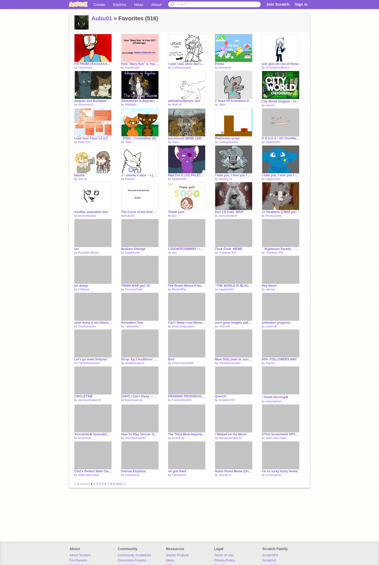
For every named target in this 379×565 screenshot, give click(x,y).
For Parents (78, 560)
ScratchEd (270, 555)
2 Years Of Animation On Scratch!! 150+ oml (233, 101)
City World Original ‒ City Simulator (280, 101)
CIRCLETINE (83, 396)
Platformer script (227, 138)
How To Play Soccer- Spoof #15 (140, 434)
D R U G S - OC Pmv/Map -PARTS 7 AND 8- (280, 138)
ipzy (174, 215)
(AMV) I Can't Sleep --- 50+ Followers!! (140, 396)
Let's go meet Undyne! (90, 359)
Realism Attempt (133, 249)
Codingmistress (228, 141)
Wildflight (130, 104)
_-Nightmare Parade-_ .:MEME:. (280, 249)
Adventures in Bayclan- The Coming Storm (140, 101)
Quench (220, 396)
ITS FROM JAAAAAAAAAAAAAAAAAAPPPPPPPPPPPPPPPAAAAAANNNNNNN (93, 64)
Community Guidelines (134, 555)
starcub (82, 178)
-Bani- (222, 104)
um (76, 249)
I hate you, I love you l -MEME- (280, 175)
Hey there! (269, 286)
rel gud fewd (177, 471)
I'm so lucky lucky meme (280, 471)
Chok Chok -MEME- (229, 249)
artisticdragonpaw (183, 326)
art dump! (81, 286)
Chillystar (84, 289)
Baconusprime (134, 399)
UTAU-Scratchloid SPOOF (280, 434)
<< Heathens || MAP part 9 (280, 212)
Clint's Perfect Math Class (93, 471)
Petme (219, 64)
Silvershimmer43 (135, 437)
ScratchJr (269, 560)
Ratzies (129, 178)
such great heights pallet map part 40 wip (233, 322)
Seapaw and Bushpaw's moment (93, 101)
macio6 (270, 105)
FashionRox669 (182, 399)
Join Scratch (277, 4)
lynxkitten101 (227, 399)
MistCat (176, 104)
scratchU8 (84, 437)
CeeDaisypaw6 (181, 67)
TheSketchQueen (89, 363)
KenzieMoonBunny (277, 67)
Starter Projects (177, 555)
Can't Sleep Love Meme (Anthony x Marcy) (186, 322)
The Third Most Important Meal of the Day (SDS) (186, 434)
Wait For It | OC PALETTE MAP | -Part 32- (186, 175)
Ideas (139, 4)
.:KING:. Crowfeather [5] (138, 138)
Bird (171, 359)
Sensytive (225, 67)
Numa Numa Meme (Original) (233, 471)
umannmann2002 (183, 363)
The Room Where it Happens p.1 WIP (186, 286)
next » (120, 484)
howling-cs (225, 178)
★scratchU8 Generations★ (93, 434)
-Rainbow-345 (227, 252)
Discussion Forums (132, 560)
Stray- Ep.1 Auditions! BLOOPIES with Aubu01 (140, 359)
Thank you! (176, 212)
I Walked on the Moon (231, 434)
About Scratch (80, 555)
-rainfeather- (132, 326)
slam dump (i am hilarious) (93, 322)
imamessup (85, 67)
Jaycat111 (225, 474)
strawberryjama (134, 363)
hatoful (79, 175)
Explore (119, 4)
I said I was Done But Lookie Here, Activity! (186, 64)
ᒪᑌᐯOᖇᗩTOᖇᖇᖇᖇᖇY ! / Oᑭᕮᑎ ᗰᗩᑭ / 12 (186, 249)
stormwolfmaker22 (89, 399)
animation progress (276, 322)
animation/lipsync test (184, 101)
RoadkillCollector (88, 252)
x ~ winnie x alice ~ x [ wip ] (140, 175)
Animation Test (132, 322)
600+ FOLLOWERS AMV (279, 359)
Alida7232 (84, 141)
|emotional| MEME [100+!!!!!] (186, 138)
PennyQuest (273, 215)
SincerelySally (134, 289)
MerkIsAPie (179, 289)
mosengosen (274, 401)
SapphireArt (132, 67)
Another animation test (91, 212)
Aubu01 (101, 18)
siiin (174, 252)
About (156, 4)
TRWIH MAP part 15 (135, 286)
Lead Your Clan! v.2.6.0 (91, 138)
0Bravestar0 (85, 104)
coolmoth (224, 326)
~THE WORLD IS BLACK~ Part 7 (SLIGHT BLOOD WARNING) (233, 286)
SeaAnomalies (87, 326)
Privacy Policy (224, 560)
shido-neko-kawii (276, 437)
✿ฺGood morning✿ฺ (275, 397)
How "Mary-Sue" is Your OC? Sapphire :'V (140, 64)
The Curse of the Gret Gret (140, 212)
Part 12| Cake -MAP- (229, 212)
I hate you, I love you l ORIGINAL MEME (233, 175)
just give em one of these (280, 64)
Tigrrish (270, 363)
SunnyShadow (228, 215)
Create (99, 4)
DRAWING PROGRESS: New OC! (186, 396)
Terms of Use (224, 555)
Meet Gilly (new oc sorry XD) (233, 359)
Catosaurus (132, 474)
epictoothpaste (87, 215)
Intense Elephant (133, 471)
